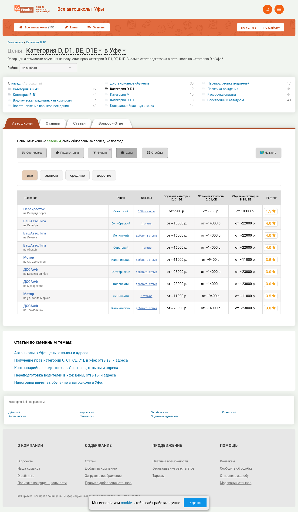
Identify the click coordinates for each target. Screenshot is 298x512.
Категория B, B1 (25, 94)
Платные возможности (170, 461)
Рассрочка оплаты (221, 94)
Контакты (227, 461)
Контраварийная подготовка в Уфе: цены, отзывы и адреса (66, 368)
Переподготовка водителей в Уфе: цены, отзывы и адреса (65, 375)
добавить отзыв (146, 235)
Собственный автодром (225, 100)
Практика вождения (222, 89)
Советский (121, 211)
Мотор (28, 257)
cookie (126, 503)
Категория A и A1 (26, 89)
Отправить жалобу (234, 476)
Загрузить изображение (103, 476)
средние (77, 175)
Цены (71, 27)
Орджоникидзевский (165, 416)
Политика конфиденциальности (42, 483)
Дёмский (14, 412)
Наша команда (28, 468)
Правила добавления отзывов (108, 483)
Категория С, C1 (122, 100)
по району (271, 27)
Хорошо (195, 503)
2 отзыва (146, 296)
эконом (51, 175)
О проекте (25, 461)
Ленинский (121, 235)
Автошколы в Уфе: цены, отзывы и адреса (51, 353)
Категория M (119, 94)
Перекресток (34, 209)
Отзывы (96, 27)
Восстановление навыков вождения (41, 106)
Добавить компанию (101, 468)
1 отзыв (146, 223)
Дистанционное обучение (129, 83)
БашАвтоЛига (34, 221)
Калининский (120, 259)
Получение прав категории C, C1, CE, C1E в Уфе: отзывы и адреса (71, 360)
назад (26, 83)
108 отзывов (146, 211)
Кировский (121, 284)
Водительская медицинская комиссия (42, 100)
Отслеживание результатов (173, 468)
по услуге (249, 27)
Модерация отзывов (235, 483)
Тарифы (158, 476)
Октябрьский (121, 223)
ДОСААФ (30, 270)
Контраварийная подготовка (132, 105)
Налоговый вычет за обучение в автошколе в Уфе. (58, 382)
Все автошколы (37, 27)
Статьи (90, 461)
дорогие (104, 175)
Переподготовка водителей (228, 83)
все (30, 175)
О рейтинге (25, 476)
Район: (12, 68)
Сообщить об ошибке (236, 468)
